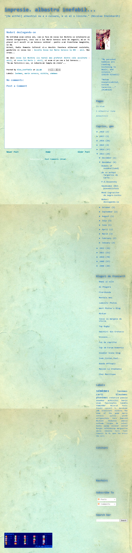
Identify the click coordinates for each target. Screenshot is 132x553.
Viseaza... (105, 337)
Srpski (99, 408)
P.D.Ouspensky (109, 182)
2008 (102, 266)
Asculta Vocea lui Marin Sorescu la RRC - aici (59, 50)
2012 (102, 248)
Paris (117, 431)
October (107, 207)
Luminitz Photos (108, 303)
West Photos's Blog (109, 308)
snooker (100, 401)
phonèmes (102, 397)
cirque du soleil (117, 423)
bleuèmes (121, 394)
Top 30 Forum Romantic (111, 348)
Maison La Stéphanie (110, 369)
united (124, 426)
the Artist (122, 433)
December (107, 158)
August (106, 216)
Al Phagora (105, 287)
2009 (102, 261)
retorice (114, 398)
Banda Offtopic (107, 364)
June (105, 225)
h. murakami (121, 408)
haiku (98, 426)
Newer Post (12, 152)
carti (99, 394)
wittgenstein (102, 418)
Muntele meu (105, 298)
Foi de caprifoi (108, 342)
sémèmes (54, 74)
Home (48, 152)
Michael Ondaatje (106, 421)
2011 (102, 253)
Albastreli (102, 116)
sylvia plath (118, 416)
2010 (102, 257)
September (108, 212)
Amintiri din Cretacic (111, 332)
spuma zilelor (111, 426)
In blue (100, 106)
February (107, 238)
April (105, 230)
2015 (102, 145)
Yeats (125, 431)
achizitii (113, 401)
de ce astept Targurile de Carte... (109, 175)
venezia (108, 431)
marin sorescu (31, 74)
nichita (44, 74)
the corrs (100, 436)
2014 (102, 150)
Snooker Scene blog (109, 353)
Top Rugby (104, 326)
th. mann (112, 433)
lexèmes (18, 74)
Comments (104, 504)
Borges (99, 428)
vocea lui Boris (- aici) (30, 60)
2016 (102, 141)
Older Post (84, 152)
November (107, 162)
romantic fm (101, 433)
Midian (102, 314)
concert (108, 408)
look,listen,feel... (110, 358)
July (105, 221)
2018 (102, 132)
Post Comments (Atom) (55, 159)
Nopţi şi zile (106, 282)
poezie (123, 398)
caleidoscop (110, 428)
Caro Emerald (119, 418)
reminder (101, 406)
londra (123, 403)
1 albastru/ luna (105, 111)
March (105, 234)
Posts (102, 499)
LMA (97, 411)
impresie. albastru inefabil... (50, 10)
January (107, 243)
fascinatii (111, 403)
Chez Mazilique (107, 374)
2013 (102, 154)
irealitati (107, 411)
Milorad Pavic (119, 406)
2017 (102, 136)
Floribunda (105, 292)
